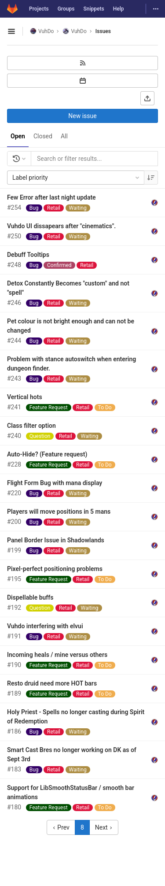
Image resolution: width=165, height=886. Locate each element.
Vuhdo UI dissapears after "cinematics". (61, 226)
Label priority (76, 177)
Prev (61, 827)
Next (104, 827)
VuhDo (42, 31)
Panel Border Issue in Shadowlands (55, 540)
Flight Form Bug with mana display (54, 482)
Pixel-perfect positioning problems (55, 568)
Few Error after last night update (51, 197)
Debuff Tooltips (28, 254)
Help (118, 9)
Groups (66, 9)
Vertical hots (24, 396)
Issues (103, 31)
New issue (82, 115)
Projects (39, 9)
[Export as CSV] (147, 98)
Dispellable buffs (30, 597)
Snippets (93, 9)
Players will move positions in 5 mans (58, 511)
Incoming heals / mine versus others (57, 654)
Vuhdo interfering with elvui (45, 626)
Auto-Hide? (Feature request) (47, 454)
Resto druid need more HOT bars (52, 683)
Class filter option (31, 425)
